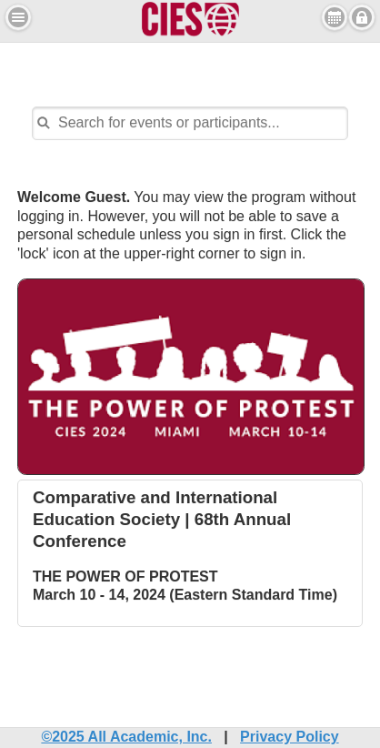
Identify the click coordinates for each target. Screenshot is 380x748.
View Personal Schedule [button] (334, 17)
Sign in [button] (361, 17)
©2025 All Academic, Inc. (126, 736)
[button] (18, 17)
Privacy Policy (289, 736)
